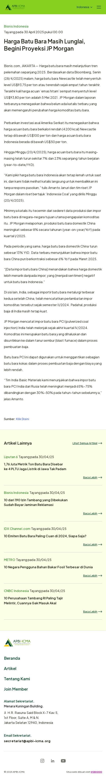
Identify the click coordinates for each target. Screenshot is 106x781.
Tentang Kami (17, 678)
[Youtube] (63, 761)
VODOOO (96, 771)
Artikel (10, 668)
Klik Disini (22, 419)
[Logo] (15, 7)
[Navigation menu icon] (99, 7)
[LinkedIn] (52, 761)
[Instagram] (42, 761)
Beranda (12, 658)
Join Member (16, 688)
